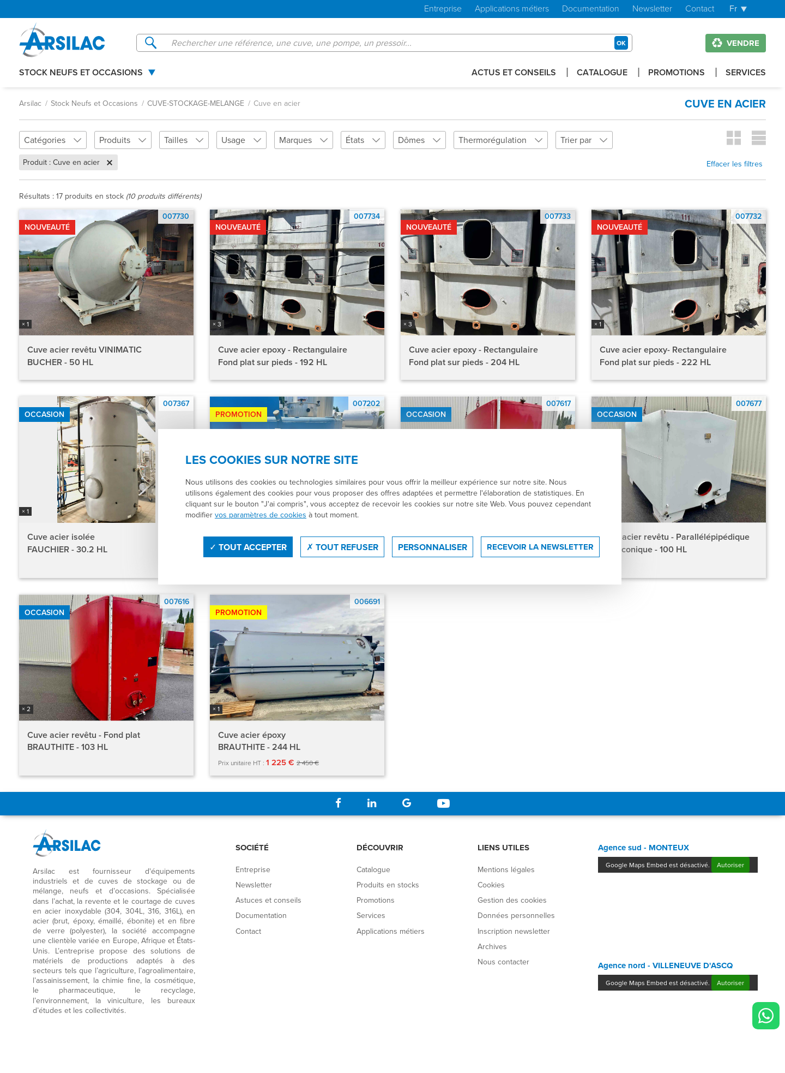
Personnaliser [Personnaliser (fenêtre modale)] (432, 547)
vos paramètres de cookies (260, 514)
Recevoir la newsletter (540, 547)
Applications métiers (512, 9)
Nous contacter (503, 961)
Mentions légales (506, 869)
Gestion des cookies (512, 900)
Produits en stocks (388, 884)
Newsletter (652, 9)
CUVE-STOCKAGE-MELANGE (195, 103)
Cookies (491, 884)
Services (746, 73)
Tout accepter (248, 547)
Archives (492, 946)
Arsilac (30, 103)
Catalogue (602, 73)
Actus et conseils (514, 73)
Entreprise (443, 9)
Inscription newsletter (514, 931)
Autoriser (730, 864)
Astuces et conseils (268, 900)
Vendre (735, 43)
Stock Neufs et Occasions (81, 73)
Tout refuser (342, 547)
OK (621, 42)
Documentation (590, 9)
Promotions (676, 73)
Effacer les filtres (734, 163)
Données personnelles (516, 915)
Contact (699, 9)
